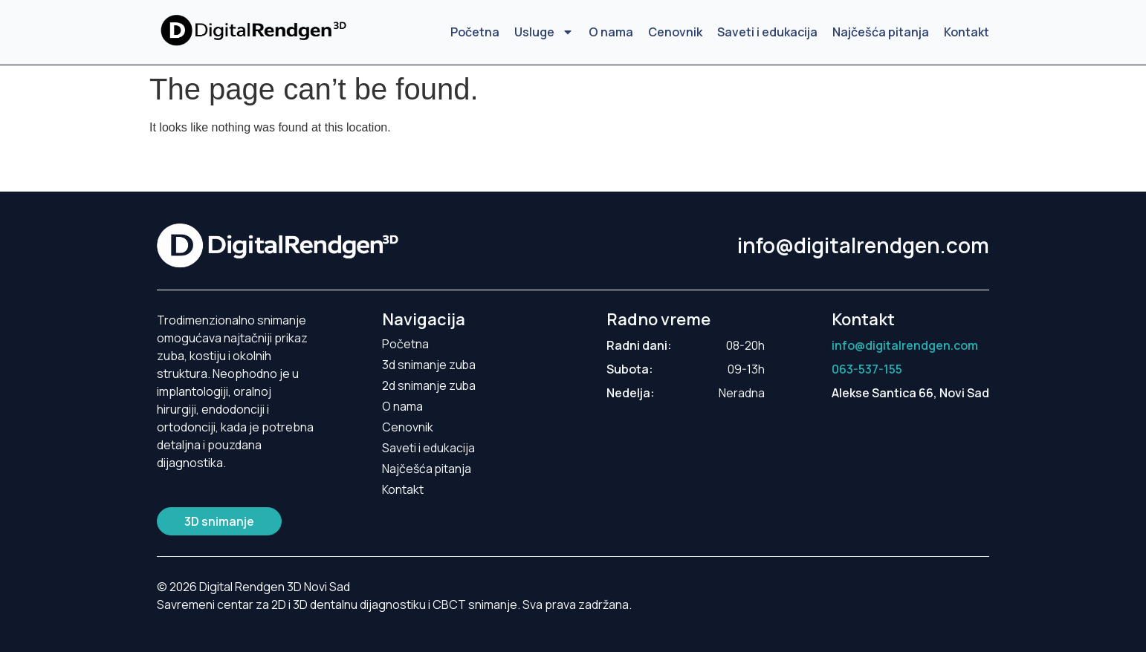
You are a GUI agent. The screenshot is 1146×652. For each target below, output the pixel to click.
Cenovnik (675, 32)
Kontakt (966, 32)
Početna (474, 32)
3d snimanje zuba (429, 364)
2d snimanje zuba (429, 385)
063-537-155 (867, 369)
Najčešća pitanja (880, 32)
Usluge (544, 32)
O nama (611, 32)
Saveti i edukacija (767, 32)
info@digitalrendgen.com (863, 245)
